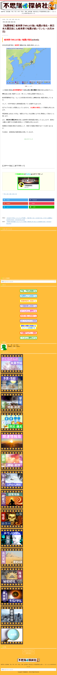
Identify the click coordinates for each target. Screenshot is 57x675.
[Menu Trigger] (55, 2)
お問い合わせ (28, 653)
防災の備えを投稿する (28, 316)
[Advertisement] (28, 150)
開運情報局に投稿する (28, 301)
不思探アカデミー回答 (28, 333)
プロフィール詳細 (12, 348)
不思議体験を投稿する (28, 306)
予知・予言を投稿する (28, 291)
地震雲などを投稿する (28, 296)
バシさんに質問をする (28, 338)
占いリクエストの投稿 (28, 321)
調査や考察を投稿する (28, 326)
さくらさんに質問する (28, 311)
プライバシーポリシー (28, 650)
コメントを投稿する (28, 328)
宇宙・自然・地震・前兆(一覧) (10, 194)
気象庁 (28, 86)
